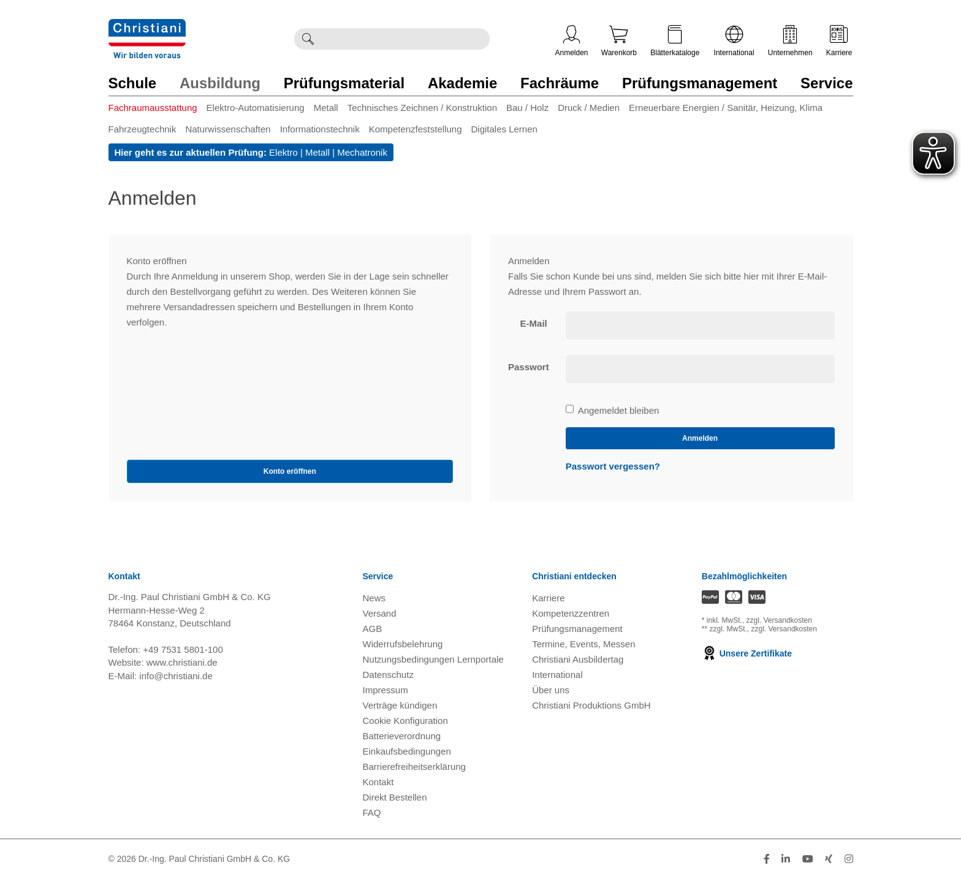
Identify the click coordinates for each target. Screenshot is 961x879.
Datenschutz (388, 674)
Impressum (385, 690)
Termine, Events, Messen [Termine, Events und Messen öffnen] (583, 644)
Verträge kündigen (400, 705)
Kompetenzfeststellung (415, 129)
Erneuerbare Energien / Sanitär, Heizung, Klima (725, 107)
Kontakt (378, 782)
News (374, 598)
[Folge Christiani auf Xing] (828, 859)
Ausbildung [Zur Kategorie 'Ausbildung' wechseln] (220, 83)
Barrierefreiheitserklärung (414, 766)
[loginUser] (700, 325)
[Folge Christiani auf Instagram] (849, 859)
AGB (372, 628)
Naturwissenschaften (227, 129)
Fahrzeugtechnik (142, 129)
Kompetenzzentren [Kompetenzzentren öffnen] (570, 613)
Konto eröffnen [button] (290, 471)
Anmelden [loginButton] (700, 438)
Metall (326, 107)
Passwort (528, 367)
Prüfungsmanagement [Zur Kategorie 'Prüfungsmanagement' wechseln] (699, 83)
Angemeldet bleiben (612, 410)
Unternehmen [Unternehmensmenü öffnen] (790, 41)
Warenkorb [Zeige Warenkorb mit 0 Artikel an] (619, 41)
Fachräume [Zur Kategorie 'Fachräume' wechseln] (559, 83)
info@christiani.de (175, 676)
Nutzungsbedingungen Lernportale (433, 659)
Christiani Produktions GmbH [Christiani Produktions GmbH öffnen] (591, 705)
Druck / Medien (589, 107)
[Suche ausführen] (307, 39)
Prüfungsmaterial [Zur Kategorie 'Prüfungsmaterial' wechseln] (344, 83)
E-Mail (533, 323)
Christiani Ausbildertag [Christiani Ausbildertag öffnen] (577, 659)
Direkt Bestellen (395, 797)
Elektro (283, 152)
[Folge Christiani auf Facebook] (767, 859)
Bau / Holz (527, 107)
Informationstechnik (320, 129)
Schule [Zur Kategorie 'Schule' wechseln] (132, 83)
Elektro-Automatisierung (256, 107)
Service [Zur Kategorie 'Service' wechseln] (826, 83)
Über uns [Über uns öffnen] (550, 690)
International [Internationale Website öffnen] (734, 41)
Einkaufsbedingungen (407, 751)
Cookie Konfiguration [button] (405, 720)
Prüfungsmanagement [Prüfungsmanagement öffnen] (577, 628)
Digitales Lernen (504, 129)
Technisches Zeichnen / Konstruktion (422, 107)
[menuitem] (157, 110)
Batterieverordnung (402, 736)
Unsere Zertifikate (747, 653)
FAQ (372, 812)
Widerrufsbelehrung (403, 644)
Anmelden (571, 41)
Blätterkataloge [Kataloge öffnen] (674, 41)
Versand (380, 613)
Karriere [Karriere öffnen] (839, 41)
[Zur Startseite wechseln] (147, 26)
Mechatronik (362, 152)
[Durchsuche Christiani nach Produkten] (405, 39)
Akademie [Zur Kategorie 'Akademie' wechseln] (462, 83)
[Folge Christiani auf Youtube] (807, 859)
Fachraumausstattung (152, 107)
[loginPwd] (700, 369)
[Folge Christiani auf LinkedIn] (785, 859)
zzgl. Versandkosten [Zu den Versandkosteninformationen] (779, 620)
